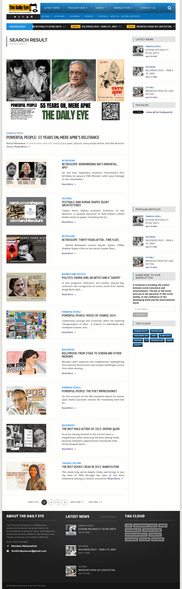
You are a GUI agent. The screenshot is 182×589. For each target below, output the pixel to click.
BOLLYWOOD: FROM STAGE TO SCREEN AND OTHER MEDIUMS (91, 354)
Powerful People (14, 133)
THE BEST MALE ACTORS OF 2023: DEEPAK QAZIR (91, 428)
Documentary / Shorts (145, 525)
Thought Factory (71, 463)
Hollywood (131, 539)
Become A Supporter (130, 16)
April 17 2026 (151, 77)
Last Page (95, 502)
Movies (163, 525)
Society (137, 345)
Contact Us (147, 7)
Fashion (138, 340)
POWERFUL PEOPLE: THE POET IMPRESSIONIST (89, 391)
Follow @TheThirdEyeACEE (159, 112)
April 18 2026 (151, 56)
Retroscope (68, 160)
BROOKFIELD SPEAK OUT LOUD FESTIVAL (155, 26)
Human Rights (141, 331)
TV (146, 340)
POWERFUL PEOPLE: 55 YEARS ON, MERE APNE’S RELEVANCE (52, 137)
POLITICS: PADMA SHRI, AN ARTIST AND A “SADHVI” (91, 277)
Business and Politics (74, 274)
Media (169, 340)
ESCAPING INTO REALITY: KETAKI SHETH (44, 26)
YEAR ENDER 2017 (141, 335)
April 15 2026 (151, 97)
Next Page (77, 502)
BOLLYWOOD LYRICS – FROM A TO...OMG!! (100, 26)
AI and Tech (165, 335)
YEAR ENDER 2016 (133, 530)
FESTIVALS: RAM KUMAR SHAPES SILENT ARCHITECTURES (85, 203)
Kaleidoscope (157, 340)
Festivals (132, 26)
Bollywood (76, 26)
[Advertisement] (154, 160)
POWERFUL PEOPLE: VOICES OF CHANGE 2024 (89, 315)
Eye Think (144, 539)
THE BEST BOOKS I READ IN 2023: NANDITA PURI (90, 466)
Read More (22, 146)
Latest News (52, 7)
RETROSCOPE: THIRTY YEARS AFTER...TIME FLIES (90, 239)
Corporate (103, 16)
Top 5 (154, 335)
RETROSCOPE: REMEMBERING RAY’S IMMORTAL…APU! (90, 165)
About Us (114, 16)
